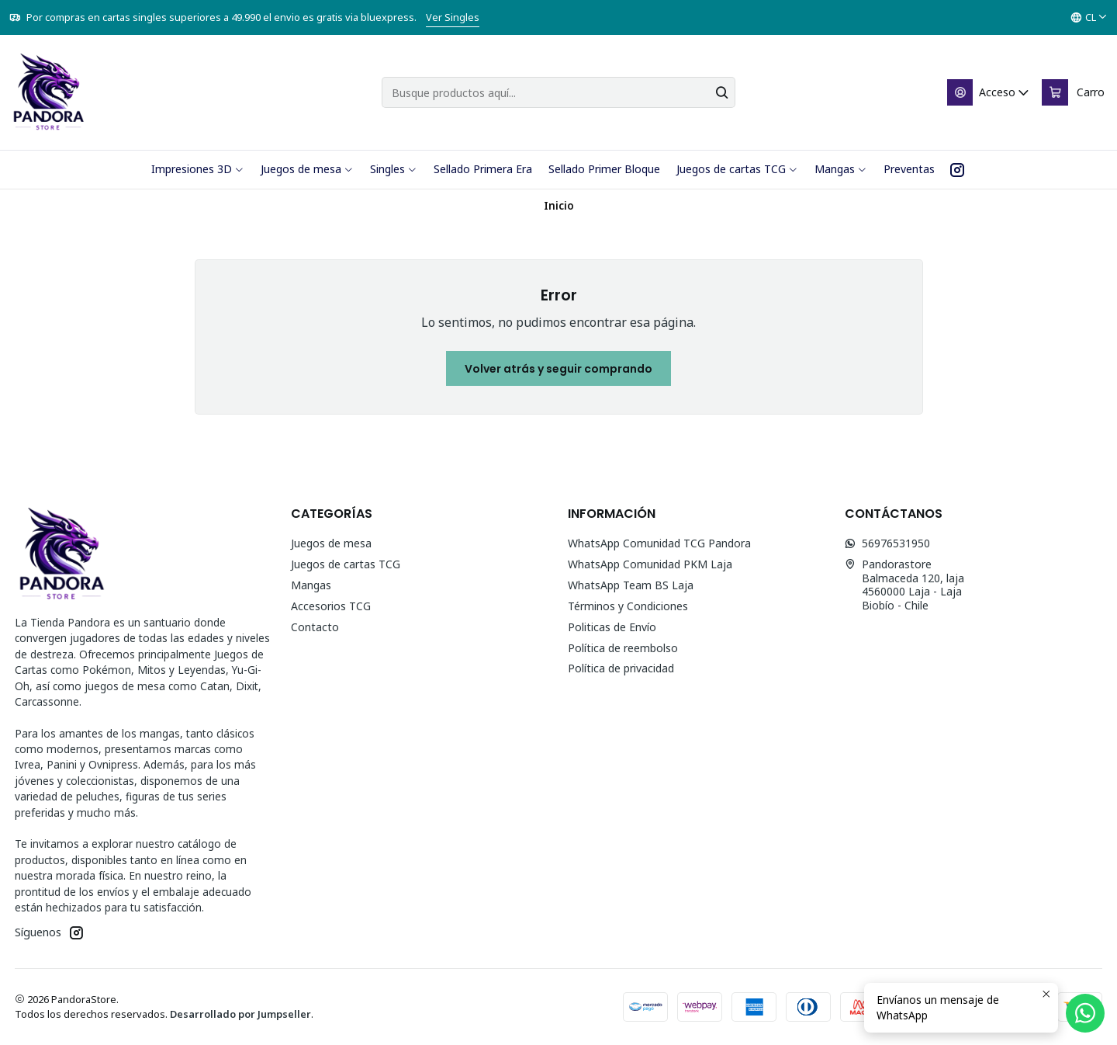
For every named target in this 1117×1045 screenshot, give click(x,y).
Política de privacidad (621, 668)
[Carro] (1073, 92)
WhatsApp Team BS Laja (630, 585)
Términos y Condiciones (628, 606)
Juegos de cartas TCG (345, 564)
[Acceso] (989, 92)
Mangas (311, 585)
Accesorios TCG (331, 606)
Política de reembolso (623, 648)
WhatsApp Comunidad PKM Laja (650, 564)
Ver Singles (452, 17)
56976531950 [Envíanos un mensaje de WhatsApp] (887, 543)
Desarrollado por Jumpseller (240, 1014)
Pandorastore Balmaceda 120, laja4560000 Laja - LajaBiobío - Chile (904, 585)
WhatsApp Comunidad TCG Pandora (659, 543)
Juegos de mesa (331, 543)
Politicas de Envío (612, 627)
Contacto (315, 627)
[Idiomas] (1089, 18)
